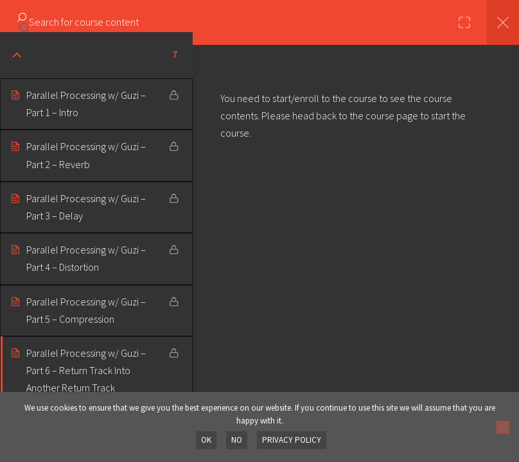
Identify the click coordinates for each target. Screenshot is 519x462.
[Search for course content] (24, 22)
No (236, 439)
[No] (503, 427)
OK (206, 439)
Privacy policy (291, 439)
